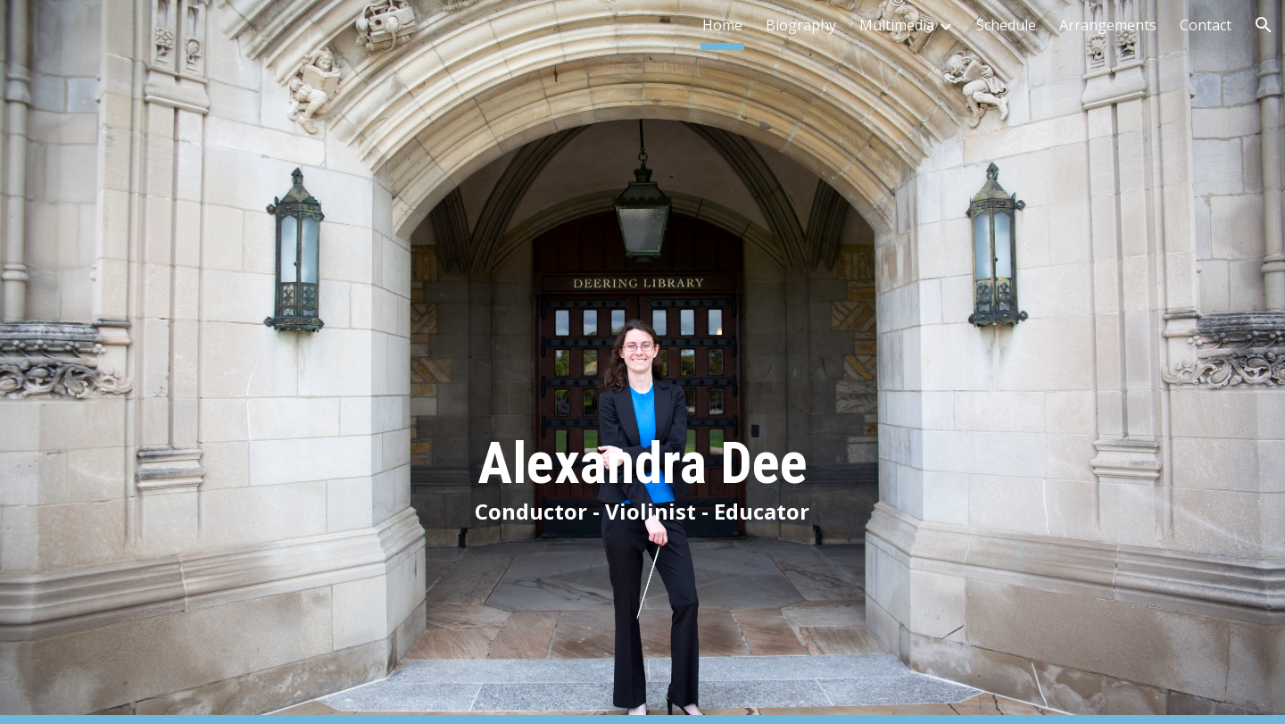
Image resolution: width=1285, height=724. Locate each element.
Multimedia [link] (896, 25)
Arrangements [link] (1107, 25)
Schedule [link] (1006, 25)
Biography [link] (801, 25)
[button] (1263, 25)
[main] (642, 362)
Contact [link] (1205, 25)
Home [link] (722, 25)
